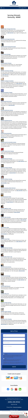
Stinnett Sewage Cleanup (6, 300)
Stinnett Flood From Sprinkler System (8, 140)
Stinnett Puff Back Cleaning (6, 177)
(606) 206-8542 (22, 7)
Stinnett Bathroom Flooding (6, 245)
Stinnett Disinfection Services (7, 108)
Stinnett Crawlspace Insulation (7, 79)
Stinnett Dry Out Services (6, 265)
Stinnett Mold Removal (5, 284)
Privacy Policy (22, 362)
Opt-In (5, 357)
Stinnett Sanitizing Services (6, 118)
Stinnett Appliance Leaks (6, 206)
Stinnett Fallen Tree (5, 291)
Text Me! (5, 353)
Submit (14, 366)
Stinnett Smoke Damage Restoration (8, 44)
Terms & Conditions (7, 363)
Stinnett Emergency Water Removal (8, 186)
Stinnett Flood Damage (5, 273)
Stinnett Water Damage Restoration (8, 27)
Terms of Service (22, 410)
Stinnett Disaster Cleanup (6, 61)
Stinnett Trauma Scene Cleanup (7, 149)
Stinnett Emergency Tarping (6, 90)
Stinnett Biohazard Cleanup (6, 156)
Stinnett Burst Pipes (5, 225)
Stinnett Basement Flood (6, 194)
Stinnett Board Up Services (6, 99)
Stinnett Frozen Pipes (5, 237)
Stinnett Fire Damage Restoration (8, 37)
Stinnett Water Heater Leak (6, 254)
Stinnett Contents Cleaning (6, 165)
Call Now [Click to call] (13, 416)
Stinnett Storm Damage (6, 52)
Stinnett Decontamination (6, 131)
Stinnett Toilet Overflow (6, 215)
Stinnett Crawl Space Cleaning (7, 68)
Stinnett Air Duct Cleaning (6, 317)
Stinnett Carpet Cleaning (6, 309)
